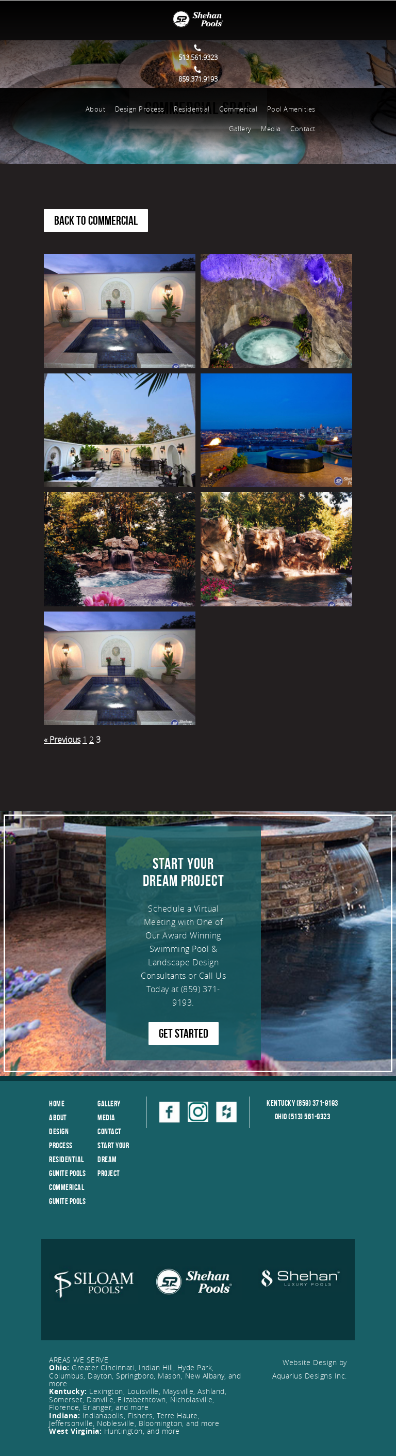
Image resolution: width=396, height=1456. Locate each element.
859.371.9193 (198, 75)
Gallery (240, 128)
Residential (192, 109)
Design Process (139, 109)
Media (271, 128)
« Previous (62, 739)
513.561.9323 (198, 53)
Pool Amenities (291, 109)
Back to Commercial (96, 220)
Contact (303, 128)
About (96, 109)
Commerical (238, 109)
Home (56, 1103)
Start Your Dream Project (113, 1159)
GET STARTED (183, 1033)
